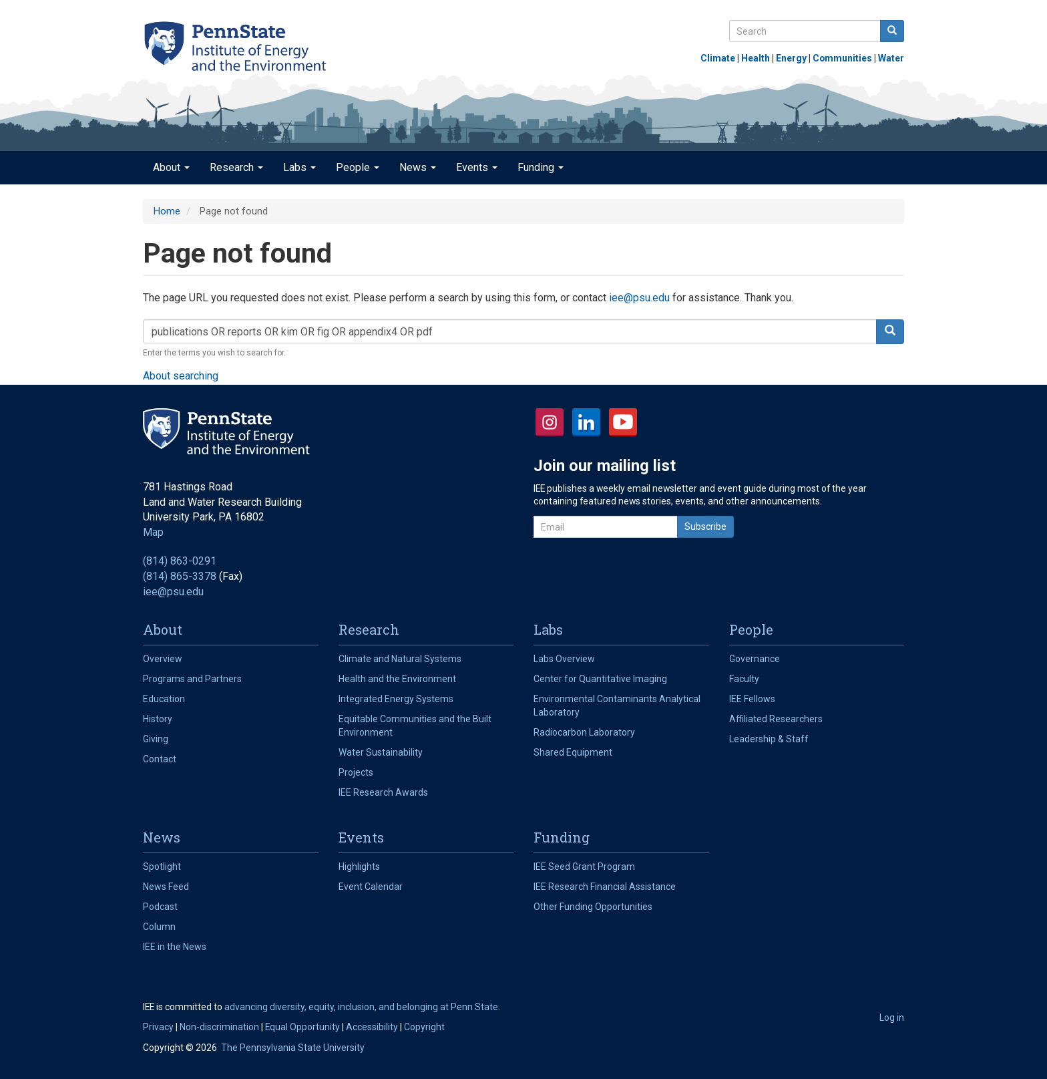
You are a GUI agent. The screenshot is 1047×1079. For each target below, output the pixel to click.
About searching (180, 375)
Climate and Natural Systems (400, 658)
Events (476, 167)
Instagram (550, 422)
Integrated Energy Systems (396, 698)
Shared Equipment (573, 752)
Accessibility (372, 1027)
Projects (356, 772)
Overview (162, 658)
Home (166, 211)
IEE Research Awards (383, 792)
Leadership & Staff (769, 739)
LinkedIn (586, 422)
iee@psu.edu (639, 297)
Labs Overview (564, 658)
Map (153, 532)
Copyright (424, 1027)
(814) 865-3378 (179, 576)
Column (159, 926)
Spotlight (162, 866)
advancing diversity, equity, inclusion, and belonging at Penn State (361, 1006)
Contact (159, 759)
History (157, 719)
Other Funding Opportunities (593, 906)
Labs (299, 167)
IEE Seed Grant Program (584, 866)
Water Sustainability (381, 752)
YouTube (623, 422)
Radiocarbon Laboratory (584, 732)
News (417, 167)
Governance (754, 658)
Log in (891, 1017)
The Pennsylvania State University (293, 1047)
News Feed (166, 886)
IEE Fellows (752, 698)
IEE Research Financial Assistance (605, 886)
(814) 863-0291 (179, 561)
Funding (540, 167)
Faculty (744, 678)
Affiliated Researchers (776, 719)
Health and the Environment (397, 678)
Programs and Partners (192, 678)
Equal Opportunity (302, 1027)
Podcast (160, 906)
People (357, 167)
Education (164, 698)
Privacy (158, 1027)
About (171, 167)
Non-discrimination (219, 1027)
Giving (155, 739)
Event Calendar (371, 886)
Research (236, 167)
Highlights (359, 866)
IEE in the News (174, 946)
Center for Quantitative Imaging (600, 678)
